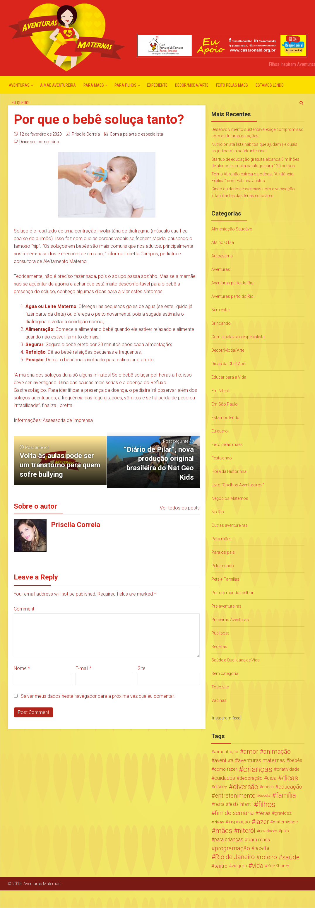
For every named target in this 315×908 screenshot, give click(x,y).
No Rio (217, 511)
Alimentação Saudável (232, 229)
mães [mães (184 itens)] (223, 830)
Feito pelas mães (232, 85)
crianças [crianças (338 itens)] (258, 769)
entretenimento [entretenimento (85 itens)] (235, 795)
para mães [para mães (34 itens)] (259, 839)
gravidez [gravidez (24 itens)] (283, 813)
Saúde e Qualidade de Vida (235, 660)
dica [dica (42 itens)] (271, 778)
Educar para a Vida (228, 377)
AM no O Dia (222, 242)
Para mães (93, 85)
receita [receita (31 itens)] (261, 848)
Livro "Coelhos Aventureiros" (237, 485)
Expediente (157, 85)
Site (141, 668)
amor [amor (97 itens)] (251, 751)
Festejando (221, 458)
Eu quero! (20, 102)
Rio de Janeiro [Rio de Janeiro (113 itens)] (235, 857)
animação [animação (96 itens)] (277, 751)
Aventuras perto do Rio (232, 283)
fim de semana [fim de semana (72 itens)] (234, 813)
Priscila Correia (86, 134)
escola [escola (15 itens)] (265, 795)
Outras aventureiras (229, 525)
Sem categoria (224, 673)
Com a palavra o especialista (136, 134)
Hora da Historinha (228, 471)
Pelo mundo (222, 565)
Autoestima (222, 256)
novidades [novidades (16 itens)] (268, 830)
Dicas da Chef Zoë (228, 363)
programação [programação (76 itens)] (232, 848)
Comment (24, 609)
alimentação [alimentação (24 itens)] (226, 751)
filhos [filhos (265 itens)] (266, 804)
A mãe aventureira (58, 85)
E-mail (83, 668)
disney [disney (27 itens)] (220, 786)
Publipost (220, 633)
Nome (22, 668)
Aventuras (19, 85)
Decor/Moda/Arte (191, 85)
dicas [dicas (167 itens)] (290, 778)
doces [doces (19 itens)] (268, 786)
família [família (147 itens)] (286, 795)
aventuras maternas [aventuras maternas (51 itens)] (261, 760)
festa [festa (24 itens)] (219, 804)
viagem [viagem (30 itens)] (239, 865)
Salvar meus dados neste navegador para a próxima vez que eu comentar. (98, 696)
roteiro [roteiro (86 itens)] (268, 857)
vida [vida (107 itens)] (257, 865)
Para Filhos (125, 85)
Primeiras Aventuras (230, 619)
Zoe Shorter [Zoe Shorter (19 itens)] (278, 865)
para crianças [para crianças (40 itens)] (228, 839)
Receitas (219, 646)
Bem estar (220, 309)
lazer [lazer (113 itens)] (262, 821)
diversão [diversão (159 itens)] (245, 786)
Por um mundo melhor (232, 592)
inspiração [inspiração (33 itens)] (239, 822)
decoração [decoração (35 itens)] (251, 778)
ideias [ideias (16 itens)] (219, 822)
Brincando (221, 323)
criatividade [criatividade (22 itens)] (288, 769)
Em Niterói (220, 390)
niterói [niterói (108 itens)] (246, 830)
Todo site (220, 687)
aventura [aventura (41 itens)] (223, 760)
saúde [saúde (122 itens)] (290, 857)
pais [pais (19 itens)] (285, 830)
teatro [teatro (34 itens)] (220, 866)
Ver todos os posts (180, 508)
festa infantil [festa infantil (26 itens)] (240, 804)
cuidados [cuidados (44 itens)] (224, 778)
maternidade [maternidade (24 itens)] (285, 822)
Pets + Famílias (225, 579)
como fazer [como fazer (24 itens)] (225, 769)
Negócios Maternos (229, 498)
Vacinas (219, 700)
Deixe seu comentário (39, 141)
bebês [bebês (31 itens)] (295, 760)
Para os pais (223, 552)
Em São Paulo (224, 404)
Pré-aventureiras (226, 606)
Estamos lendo (270, 85)
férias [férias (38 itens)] (264, 813)
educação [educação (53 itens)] (290, 787)
